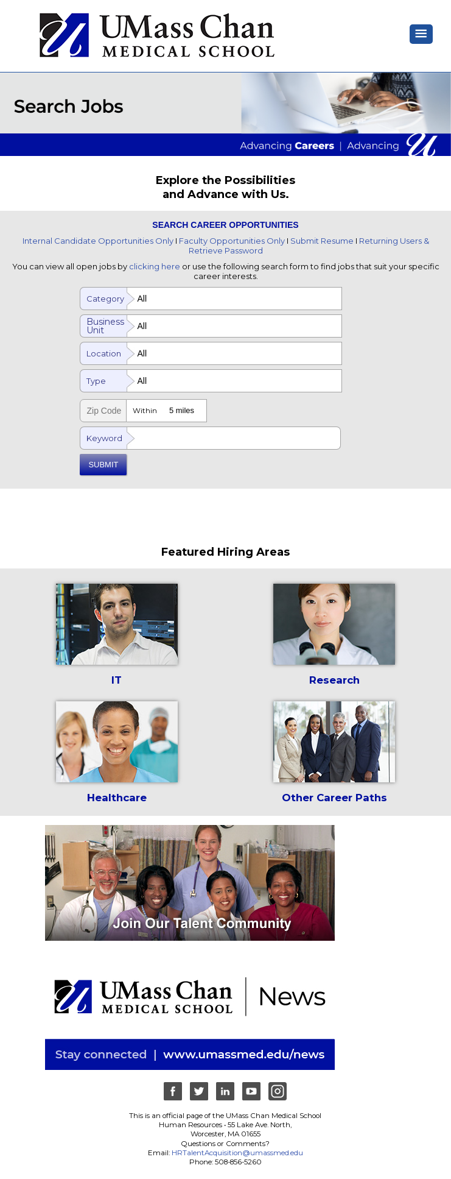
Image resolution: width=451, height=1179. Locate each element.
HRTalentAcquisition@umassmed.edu (237, 1153)
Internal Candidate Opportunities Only (98, 241)
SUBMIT (103, 464)
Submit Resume (322, 241)
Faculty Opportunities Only (232, 241)
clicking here (154, 266)
